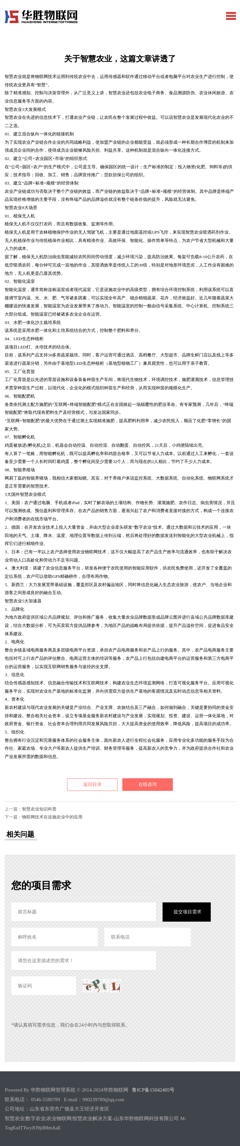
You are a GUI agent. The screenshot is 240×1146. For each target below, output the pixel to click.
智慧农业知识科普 (39, 808)
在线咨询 (147, 784)
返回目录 (92, 784)
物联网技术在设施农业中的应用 (52, 816)
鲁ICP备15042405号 (153, 1090)
